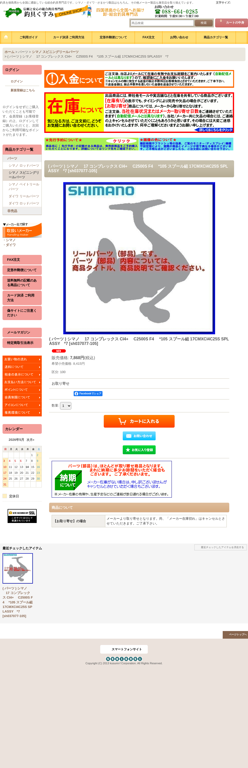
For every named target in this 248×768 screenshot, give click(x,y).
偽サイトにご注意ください (22, 313)
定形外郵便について (22, 270)
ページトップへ (238, 634)
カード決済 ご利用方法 (20, 297)
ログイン (17, 81)
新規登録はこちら (23, 90)
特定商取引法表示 (20, 343)
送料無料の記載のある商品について (22, 282)
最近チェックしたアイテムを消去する (222, 547)
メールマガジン (18, 332)
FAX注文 (13, 259)
